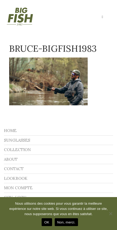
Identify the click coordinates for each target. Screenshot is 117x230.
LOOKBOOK (15, 178)
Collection (17, 149)
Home (10, 130)
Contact (14, 168)
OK (46, 222)
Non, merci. (66, 222)
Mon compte (18, 187)
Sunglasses (17, 140)
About (11, 159)
